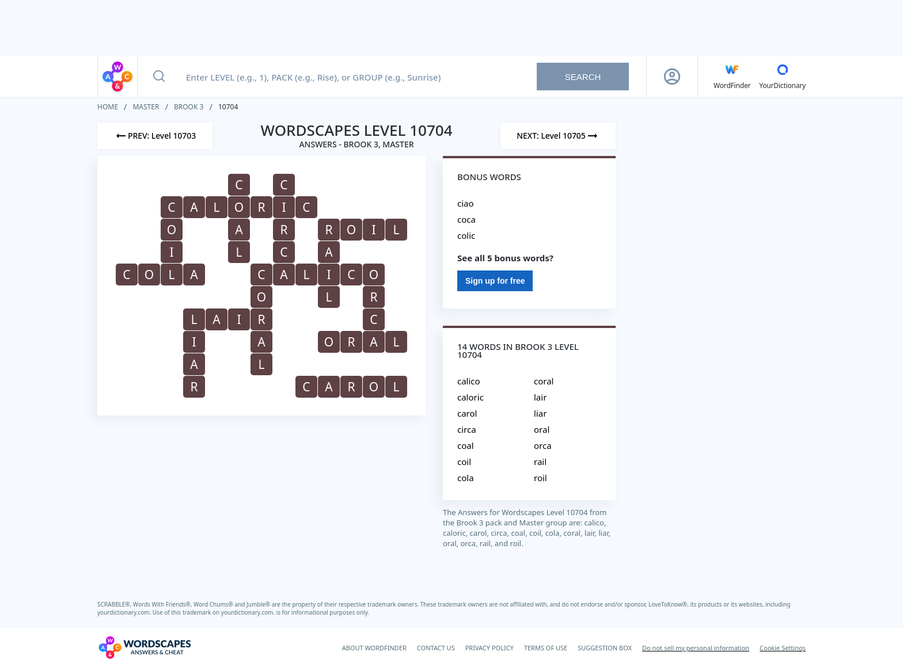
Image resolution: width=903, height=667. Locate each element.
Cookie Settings (783, 647)
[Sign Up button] (672, 76)
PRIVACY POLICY (489, 647)
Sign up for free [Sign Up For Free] (495, 280)
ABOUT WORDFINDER (374, 647)
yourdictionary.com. (125, 612)
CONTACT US (436, 647)
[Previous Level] (155, 136)
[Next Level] (558, 136)
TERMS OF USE (545, 647)
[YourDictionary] (782, 76)
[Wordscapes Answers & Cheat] (144, 647)
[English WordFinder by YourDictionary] (732, 76)
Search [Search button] (583, 77)
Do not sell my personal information (695, 647)
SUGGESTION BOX (605, 647)
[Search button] (159, 76)
